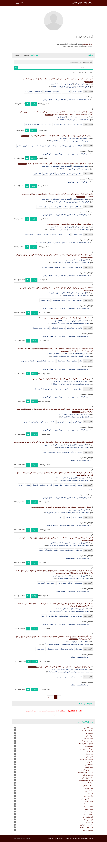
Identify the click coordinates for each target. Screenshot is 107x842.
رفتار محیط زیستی (76, 677)
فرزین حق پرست (68, 84)
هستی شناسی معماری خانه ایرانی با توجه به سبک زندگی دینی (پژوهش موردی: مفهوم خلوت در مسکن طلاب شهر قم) (54, 539)
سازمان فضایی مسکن (66, 649)
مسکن (67, 677)
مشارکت (79, 300)
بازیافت (80, 146)
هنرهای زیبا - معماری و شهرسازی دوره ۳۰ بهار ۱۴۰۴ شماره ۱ (71, 86)
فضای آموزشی (60, 173)
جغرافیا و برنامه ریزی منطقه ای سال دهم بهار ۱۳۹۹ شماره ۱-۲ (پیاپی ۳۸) (67, 644)
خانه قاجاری (38, 91)
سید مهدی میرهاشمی (80, 669)
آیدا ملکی (57, 381)
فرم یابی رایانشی (70, 485)
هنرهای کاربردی (60, 99)
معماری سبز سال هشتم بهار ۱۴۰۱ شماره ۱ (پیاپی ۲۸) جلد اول (71, 384)
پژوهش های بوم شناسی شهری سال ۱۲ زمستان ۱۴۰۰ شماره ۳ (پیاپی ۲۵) (67, 512)
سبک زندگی (66, 91)
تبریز (44, 452)
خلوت (56, 550)
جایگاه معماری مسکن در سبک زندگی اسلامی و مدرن (69, 224)
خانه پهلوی (47, 91)
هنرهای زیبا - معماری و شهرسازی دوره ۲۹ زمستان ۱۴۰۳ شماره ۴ (69, 202)
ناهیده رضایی (82, 510)
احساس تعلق (51, 583)
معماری (74, 361)
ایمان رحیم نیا (70, 260)
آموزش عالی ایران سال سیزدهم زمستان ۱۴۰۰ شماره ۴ (73, 578)
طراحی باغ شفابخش (58, 300)
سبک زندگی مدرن (50, 234)
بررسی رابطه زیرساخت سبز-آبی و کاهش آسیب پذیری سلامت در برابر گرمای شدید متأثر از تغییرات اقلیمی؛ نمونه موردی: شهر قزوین (55, 410)
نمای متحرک (58, 389)
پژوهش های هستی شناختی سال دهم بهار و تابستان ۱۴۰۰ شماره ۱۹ (68, 545)
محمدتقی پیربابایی (53, 353)
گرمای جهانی (44, 422)
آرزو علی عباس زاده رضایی (79, 293)
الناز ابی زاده (89, 822)
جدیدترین (26, 55)
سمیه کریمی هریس (59, 576)
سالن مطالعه (78, 583)
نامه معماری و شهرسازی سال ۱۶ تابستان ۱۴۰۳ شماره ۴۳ (72, 262)
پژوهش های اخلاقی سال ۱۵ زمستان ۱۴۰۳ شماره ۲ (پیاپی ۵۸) (70, 229)
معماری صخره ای (52, 649)
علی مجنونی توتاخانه (86, 827)
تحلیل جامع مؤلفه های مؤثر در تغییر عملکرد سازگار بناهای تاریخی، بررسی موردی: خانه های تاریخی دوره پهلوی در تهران (54, 256)
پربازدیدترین (18, 55)
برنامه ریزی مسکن (63, 452)
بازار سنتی (68, 517)
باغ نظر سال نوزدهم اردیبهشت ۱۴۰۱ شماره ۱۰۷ (75, 417)
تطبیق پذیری (78, 389)
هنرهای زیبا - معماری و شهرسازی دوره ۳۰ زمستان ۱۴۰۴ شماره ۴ (69, 141)
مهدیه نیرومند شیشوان (80, 166)
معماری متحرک (37, 328)
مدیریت (38, 711)
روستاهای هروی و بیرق (32, 124)
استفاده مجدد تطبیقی (63, 361)
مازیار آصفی (56, 669)
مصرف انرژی (68, 389)
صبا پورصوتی (83, 478)
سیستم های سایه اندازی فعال (44, 389)
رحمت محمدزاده (59, 510)
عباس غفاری (55, 166)
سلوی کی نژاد (89, 801)
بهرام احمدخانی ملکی (86, 749)
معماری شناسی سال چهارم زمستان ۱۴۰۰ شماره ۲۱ (74, 480)
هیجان (52, 173)
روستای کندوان (40, 649)
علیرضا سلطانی (59, 445)
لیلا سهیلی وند (82, 445)
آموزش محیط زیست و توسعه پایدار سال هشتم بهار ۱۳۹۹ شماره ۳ (69, 672)
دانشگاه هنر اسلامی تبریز (26, 361)
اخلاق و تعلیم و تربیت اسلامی (56, 242)
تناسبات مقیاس (64, 616)
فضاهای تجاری (77, 517)
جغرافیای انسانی (64, 525)
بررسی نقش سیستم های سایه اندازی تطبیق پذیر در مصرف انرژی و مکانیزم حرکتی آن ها (61, 378)
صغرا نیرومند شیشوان (86, 825)
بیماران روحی (71, 300)
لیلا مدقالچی (65, 293)
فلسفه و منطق (54, 711)
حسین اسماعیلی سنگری (85, 743)
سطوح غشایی (58, 485)
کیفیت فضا (41, 583)
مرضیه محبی (83, 117)
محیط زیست (58, 677)
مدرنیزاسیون (56, 91)
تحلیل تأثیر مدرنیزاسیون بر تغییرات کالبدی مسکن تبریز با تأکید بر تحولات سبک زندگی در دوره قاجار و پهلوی (56, 80)
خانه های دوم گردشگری (74, 124)
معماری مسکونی (77, 91)
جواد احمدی (62, 138)
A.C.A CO (17, 838)
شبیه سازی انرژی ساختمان (68, 146)
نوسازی (27, 485)
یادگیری (45, 173)
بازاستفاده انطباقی (67, 267)
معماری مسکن (28, 234)
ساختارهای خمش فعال (58, 328)
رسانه (80, 361)
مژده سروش (89, 733)
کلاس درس (37, 173)
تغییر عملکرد (78, 267)
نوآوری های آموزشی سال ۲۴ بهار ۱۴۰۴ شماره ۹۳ (74, 169)
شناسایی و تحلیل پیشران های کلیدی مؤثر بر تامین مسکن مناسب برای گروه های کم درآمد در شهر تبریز (53, 442)
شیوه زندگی (78, 649)
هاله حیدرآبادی (82, 320)
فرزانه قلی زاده (88, 819)
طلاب (41, 550)
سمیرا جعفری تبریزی (80, 381)
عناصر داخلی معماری (76, 206)
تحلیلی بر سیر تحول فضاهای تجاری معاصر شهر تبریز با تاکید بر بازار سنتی (61, 507)
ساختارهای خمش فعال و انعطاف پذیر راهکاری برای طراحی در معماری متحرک (64, 318)
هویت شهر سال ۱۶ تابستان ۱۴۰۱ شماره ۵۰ (76, 295)
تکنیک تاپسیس (41, 361)
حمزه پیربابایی (88, 814)
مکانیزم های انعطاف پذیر (74, 328)
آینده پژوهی (51, 452)
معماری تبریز (28, 91)
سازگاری (57, 267)
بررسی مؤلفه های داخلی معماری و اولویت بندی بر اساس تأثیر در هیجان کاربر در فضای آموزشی (54, 163)
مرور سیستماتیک (42, 206)
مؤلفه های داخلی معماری (74, 173)
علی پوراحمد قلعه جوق (80, 353)
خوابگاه (70, 583)
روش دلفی (51, 361)
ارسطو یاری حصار (87, 830)
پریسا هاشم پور (56, 84)
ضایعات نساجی (52, 146)
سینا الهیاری (83, 138)
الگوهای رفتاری (61, 583)
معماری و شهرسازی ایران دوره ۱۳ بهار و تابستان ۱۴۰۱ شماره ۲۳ (70, 356)
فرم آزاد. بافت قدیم (46, 485)
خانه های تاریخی (47, 267)
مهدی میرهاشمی (88, 785)
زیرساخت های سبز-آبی (64, 422)
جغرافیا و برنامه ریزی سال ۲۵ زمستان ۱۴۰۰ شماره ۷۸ (73, 447)
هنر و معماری (71, 99)
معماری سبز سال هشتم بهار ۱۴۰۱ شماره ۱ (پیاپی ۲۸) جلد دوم (70, 323)
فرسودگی (35, 485)
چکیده (34, 104)
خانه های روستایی (59, 124)
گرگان (90, 489)
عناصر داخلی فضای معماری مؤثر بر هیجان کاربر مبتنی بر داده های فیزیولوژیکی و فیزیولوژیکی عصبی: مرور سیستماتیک (57, 195)
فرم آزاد (44, 616)
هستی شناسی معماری (66, 550)
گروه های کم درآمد (76, 452)
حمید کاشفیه (71, 576)
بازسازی (21, 485)
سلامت (53, 422)
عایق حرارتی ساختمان (23, 146)
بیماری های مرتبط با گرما (30, 422)
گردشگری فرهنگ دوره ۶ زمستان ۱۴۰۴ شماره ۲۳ (74, 119)
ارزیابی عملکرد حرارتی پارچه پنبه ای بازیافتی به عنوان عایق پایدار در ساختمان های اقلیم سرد (56, 135)
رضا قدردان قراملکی (81, 84)
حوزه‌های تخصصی (83, 99)
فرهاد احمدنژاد (58, 320)
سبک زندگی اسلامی (64, 234)
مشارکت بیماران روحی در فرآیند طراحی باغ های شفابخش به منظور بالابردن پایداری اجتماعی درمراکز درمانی (56, 288)
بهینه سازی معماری (76, 616)
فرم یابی (46, 328)
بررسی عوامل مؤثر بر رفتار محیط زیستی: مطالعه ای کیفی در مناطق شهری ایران (59, 666)
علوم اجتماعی (71, 591)
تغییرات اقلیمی (77, 422)
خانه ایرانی (38, 234)
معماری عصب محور (55, 206)
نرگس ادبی (45, 166)
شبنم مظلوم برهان (87, 817)
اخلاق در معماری (77, 234)
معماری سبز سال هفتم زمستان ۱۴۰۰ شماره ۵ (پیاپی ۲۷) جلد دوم (69, 611)
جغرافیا (73, 525)
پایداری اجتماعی (45, 300)
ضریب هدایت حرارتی (39, 146)
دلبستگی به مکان (46, 124)
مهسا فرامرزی (48, 445)
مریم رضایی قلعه (81, 414)
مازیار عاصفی (89, 783)
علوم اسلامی (71, 242)
